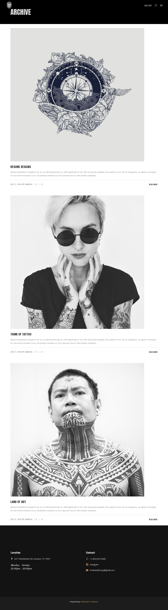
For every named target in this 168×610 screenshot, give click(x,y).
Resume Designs (20, 167)
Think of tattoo (20, 334)
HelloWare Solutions (89, 601)
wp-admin (26, 184)
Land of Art (18, 502)
